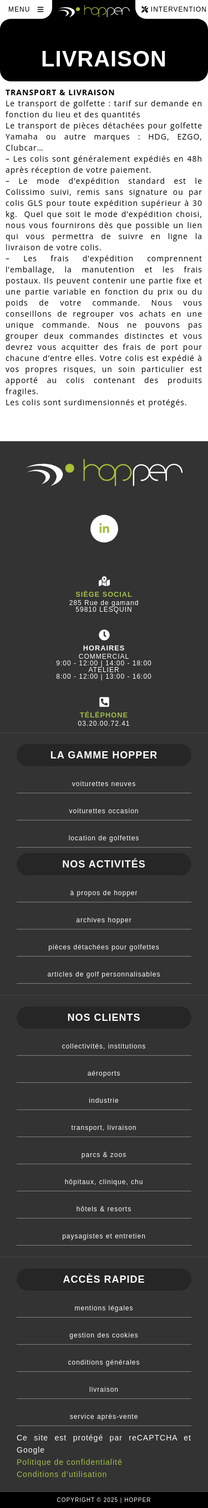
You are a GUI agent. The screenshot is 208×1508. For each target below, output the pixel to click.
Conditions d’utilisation (62, 1474)
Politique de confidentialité (70, 1462)
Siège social (104, 594)
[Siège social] (104, 581)
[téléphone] (104, 701)
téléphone (104, 715)
